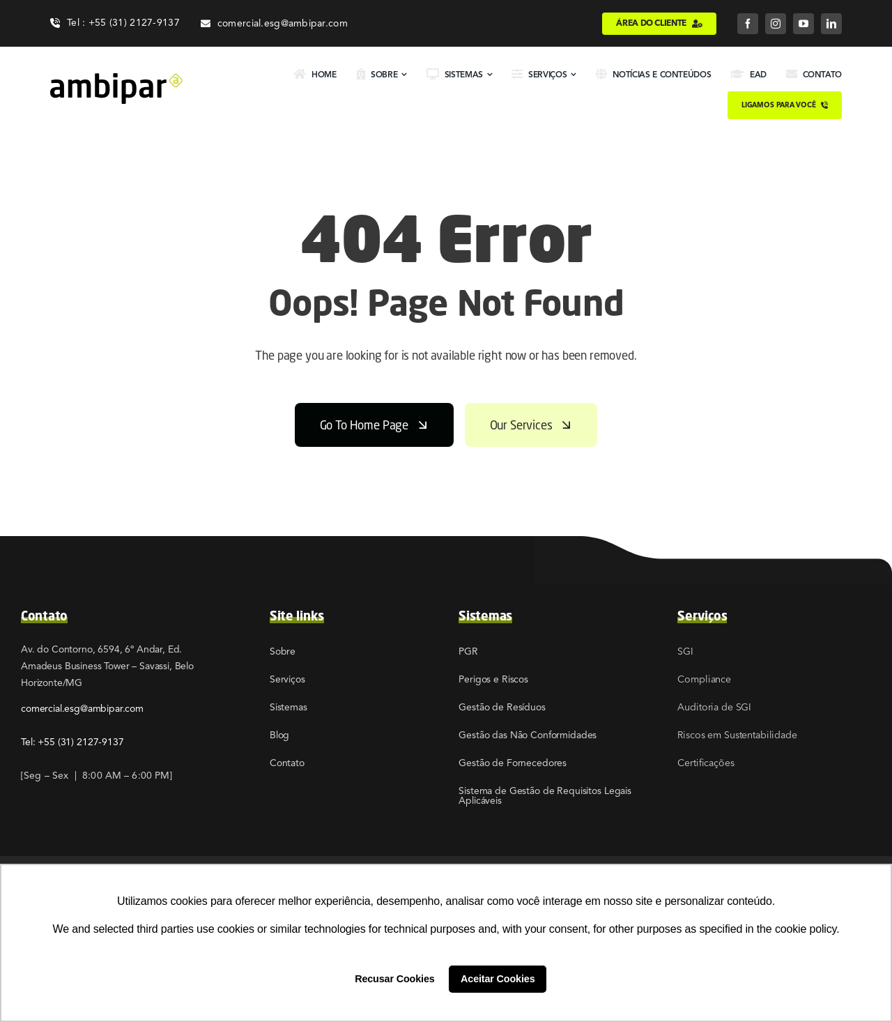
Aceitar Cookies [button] (498, 978)
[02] (116, 79)
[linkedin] (831, 23)
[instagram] (775, 23)
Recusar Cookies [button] (394, 978)
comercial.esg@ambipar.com (82, 709)
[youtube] (803, 23)
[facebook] (747, 23)
